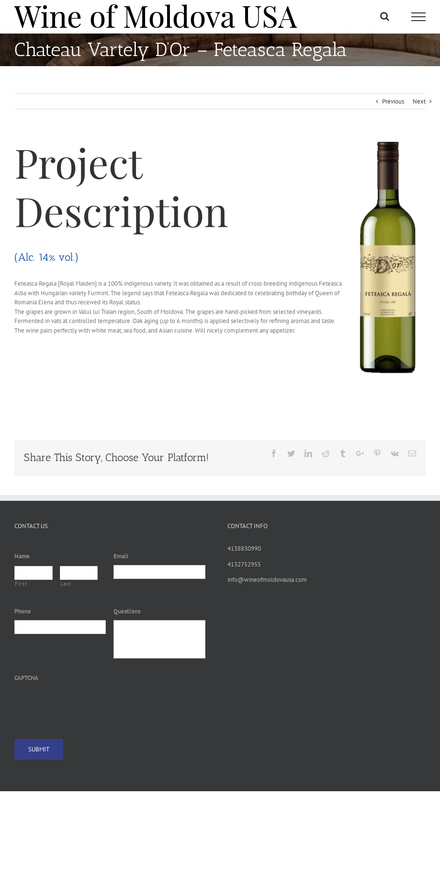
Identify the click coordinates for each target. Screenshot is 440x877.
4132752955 (244, 564)
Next (419, 101)
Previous (393, 101)
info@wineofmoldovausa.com (267, 580)
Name (22, 556)
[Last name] (79, 573)
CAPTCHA (26, 678)
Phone (22, 611)
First (21, 583)
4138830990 (244, 548)
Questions (126, 611)
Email (120, 556)
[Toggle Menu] (418, 16)
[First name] (33, 573)
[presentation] (87, 705)
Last (65, 583)
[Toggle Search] (384, 16)
